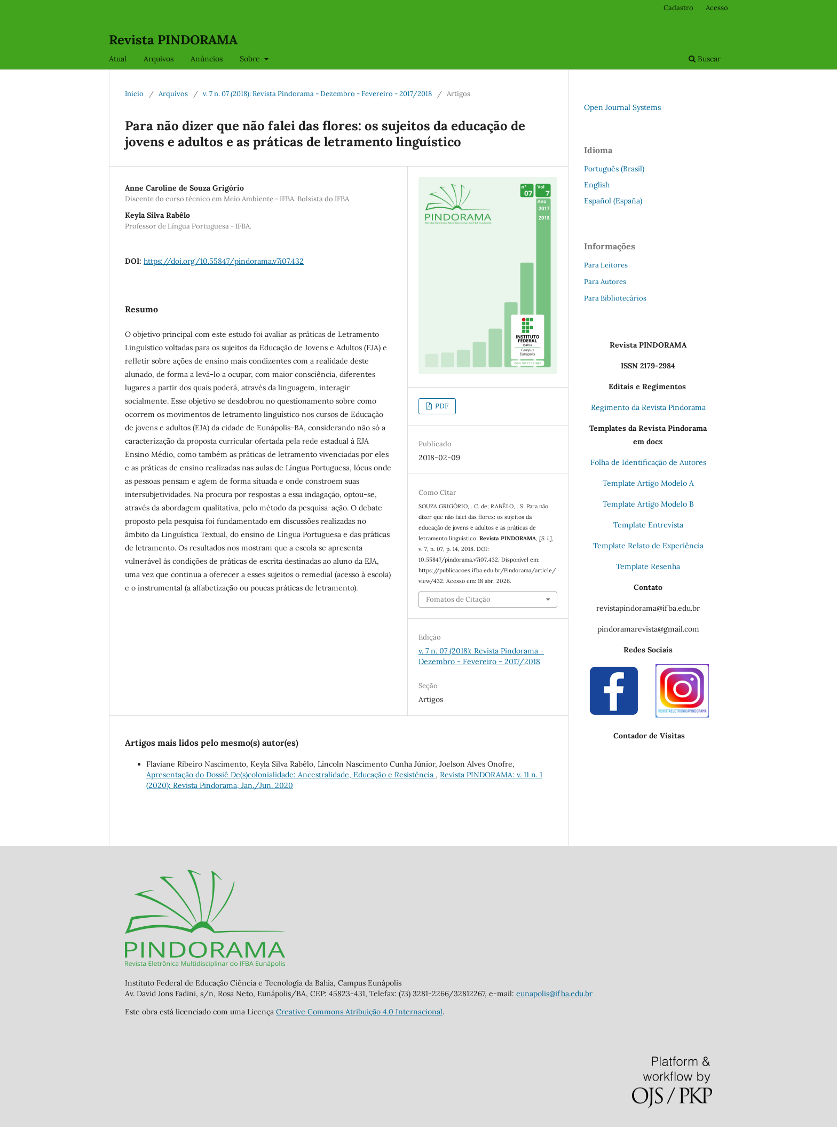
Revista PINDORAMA (173, 39)
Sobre (251, 59)
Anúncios (207, 59)
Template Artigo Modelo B (648, 504)
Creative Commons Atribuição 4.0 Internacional (359, 1011)
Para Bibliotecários (615, 298)
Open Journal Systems (622, 107)
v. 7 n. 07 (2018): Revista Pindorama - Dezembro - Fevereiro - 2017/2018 (317, 93)
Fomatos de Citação (458, 599)
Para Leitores (606, 265)
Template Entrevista (648, 525)
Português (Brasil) (614, 169)
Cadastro (678, 7)
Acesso (717, 7)
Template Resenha (648, 566)
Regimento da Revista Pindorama (648, 407)
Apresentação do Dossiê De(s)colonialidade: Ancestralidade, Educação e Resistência (291, 774)
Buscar (705, 59)
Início (134, 93)
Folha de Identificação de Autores (648, 462)
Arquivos (158, 59)
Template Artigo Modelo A (648, 483)
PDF (440, 406)
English (597, 185)
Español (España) (613, 201)
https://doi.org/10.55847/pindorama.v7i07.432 (224, 261)
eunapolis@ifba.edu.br (554, 993)
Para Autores (605, 281)
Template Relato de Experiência (648, 545)
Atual (118, 59)
